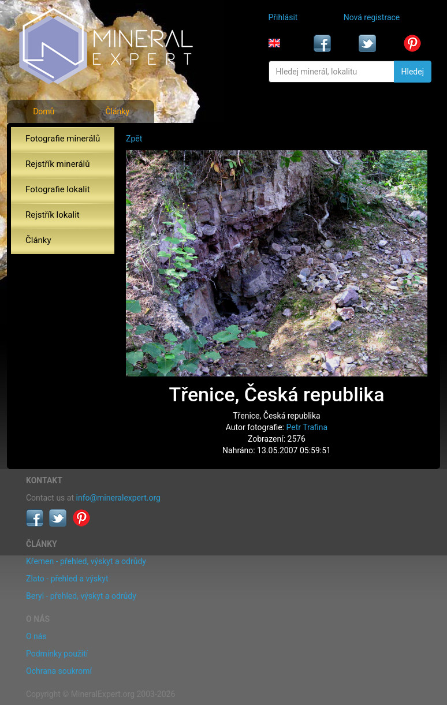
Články (117, 111)
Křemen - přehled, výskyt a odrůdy (86, 561)
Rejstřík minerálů (57, 164)
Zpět (134, 138)
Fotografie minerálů (62, 138)
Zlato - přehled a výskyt (67, 578)
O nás (36, 636)
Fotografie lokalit (57, 189)
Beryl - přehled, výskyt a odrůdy (81, 595)
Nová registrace (372, 17)
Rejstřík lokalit (52, 215)
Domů (43, 111)
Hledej (412, 71)
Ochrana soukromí (59, 671)
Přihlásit (283, 17)
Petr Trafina (306, 427)
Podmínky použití (57, 653)
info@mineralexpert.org (118, 497)
